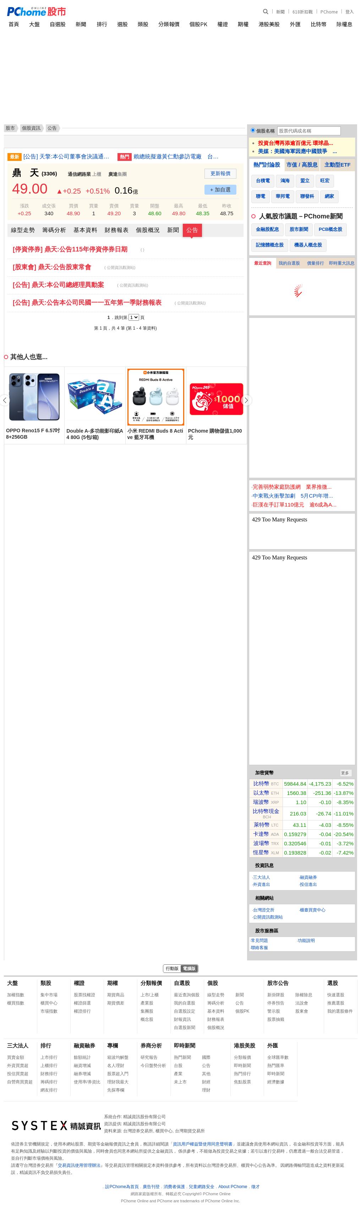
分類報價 (169, 24)
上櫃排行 (49, 1065)
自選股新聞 (184, 1027)
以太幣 (261, 793)
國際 (206, 1057)
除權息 (344, 24)
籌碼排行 (49, 1081)
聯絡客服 (259, 947)
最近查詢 (262, 263)
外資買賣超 (17, 1065)
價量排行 (315, 263)
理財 (206, 1090)
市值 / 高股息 (302, 165)
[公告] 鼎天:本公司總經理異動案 (80, 284)
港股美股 (269, 24)
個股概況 (148, 230)
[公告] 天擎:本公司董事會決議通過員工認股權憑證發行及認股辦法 (67, 156)
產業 (178, 1073)
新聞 (280, 12)
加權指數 (15, 994)
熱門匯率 (275, 1065)
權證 (222, 24)
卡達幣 (261, 834)
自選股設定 (184, 1011)
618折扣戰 (302, 12)
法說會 (301, 1003)
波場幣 (261, 843)
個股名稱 (265, 131)
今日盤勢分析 (153, 1065)
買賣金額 (15, 1057)
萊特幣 (262, 825)
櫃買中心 (49, 1003)
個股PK (198, 24)
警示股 (273, 1011)
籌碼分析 (54, 230)
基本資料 (85, 230)
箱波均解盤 (117, 1057)
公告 (192, 230)
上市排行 (49, 1057)
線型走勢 (23, 230)
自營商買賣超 (20, 1081)
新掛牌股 (275, 994)
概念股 (147, 1019)
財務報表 (117, 230)
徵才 (255, 1186)
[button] (246, 400)
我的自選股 (289, 263)
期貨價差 (115, 1003)
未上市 (180, 1081)
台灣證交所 (263, 910)
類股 (143, 24)
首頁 (14, 24)
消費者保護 (174, 1186)
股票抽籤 (275, 1019)
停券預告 (275, 1003)
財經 (206, 1081)
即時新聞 (184, 1045)
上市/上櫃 (150, 994)
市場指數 (49, 1011)
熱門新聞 (182, 1057)
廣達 (112, 174)
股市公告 (278, 983)
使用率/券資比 (87, 1081)
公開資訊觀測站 (268, 917)
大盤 (34, 24)
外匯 (295, 24)
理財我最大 (117, 1081)
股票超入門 (117, 1073)
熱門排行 (242, 1073)
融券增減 (82, 1073)
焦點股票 (242, 1081)
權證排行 (82, 1011)
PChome (329, 12)
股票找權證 (84, 994)
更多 (345, 773)
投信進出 (308, 884)
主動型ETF (337, 165)
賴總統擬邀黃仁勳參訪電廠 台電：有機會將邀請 (177, 156)
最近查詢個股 (186, 994)
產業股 (147, 1003)
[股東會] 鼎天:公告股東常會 (74, 267)
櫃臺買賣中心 (313, 910)
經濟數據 (275, 1081)
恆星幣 (261, 852)
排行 (102, 24)
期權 (243, 24)
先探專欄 (115, 1090)
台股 (178, 1065)
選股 (122, 24)
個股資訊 (31, 128)
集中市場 (49, 994)
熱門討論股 (266, 165)
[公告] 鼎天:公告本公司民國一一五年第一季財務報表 (109, 302)
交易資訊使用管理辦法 (79, 1165)
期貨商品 (115, 994)
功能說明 (306, 940)
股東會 (301, 1011)
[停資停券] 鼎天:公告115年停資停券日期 (78, 249)
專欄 (112, 1045)
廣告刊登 (151, 1186)
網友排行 (49, 1090)
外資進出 (261, 884)
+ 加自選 (220, 189)
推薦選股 (335, 1003)
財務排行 (49, 1073)
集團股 (147, 1011)
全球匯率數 (278, 1057)
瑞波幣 (261, 802)
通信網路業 (79, 174)
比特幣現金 (266, 811)
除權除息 (303, 994)
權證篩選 (82, 1003)
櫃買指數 (15, 1003)
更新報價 (220, 173)
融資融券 (308, 877)
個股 (212, 983)
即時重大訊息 (342, 263)
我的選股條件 (340, 1011)
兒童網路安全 (201, 1186)
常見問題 (259, 940)
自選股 (58, 24)
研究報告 (149, 1057)
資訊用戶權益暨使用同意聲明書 (203, 1144)
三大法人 (261, 877)
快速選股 (335, 994)
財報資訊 (182, 1019)
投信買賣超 (17, 1073)
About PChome (232, 1186)
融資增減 (82, 1065)
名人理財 (115, 1065)
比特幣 (319, 24)
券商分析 (151, 1045)
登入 (349, 12)
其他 (206, 1073)
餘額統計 (82, 1057)
